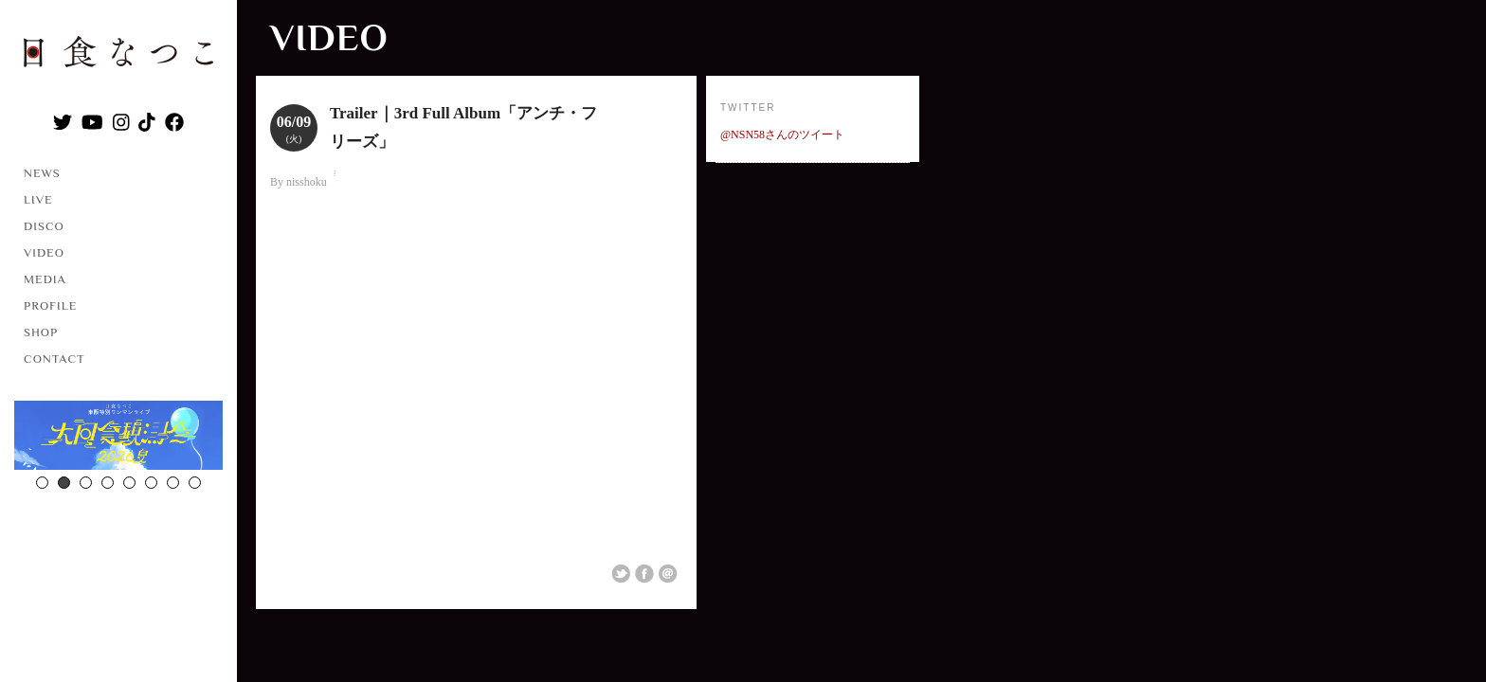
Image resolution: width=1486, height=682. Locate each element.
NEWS (42, 173)
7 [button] (173, 482)
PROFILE (50, 305)
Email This (668, 574)
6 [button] (151, 482)
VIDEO (44, 252)
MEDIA (45, 279)
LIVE (38, 199)
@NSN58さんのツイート (782, 134)
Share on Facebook (644, 574)
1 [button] (42, 482)
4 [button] (107, 482)
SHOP (41, 332)
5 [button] (129, 482)
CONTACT (54, 358)
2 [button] (64, 482)
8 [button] (195, 482)
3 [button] (86, 482)
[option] (118, 438)
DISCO (44, 226)
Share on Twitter (620, 574)
